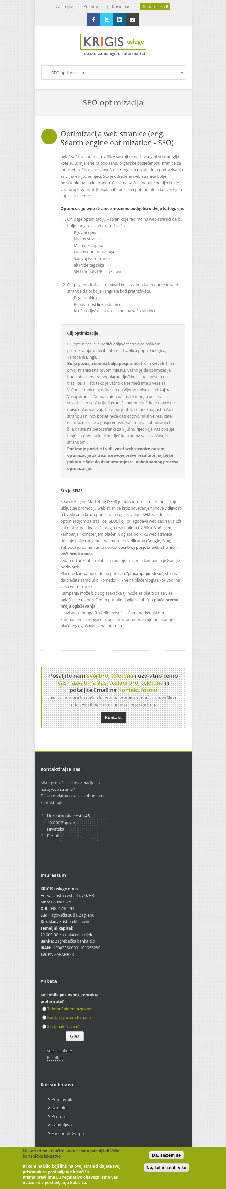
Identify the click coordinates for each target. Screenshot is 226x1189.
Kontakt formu (137, 690)
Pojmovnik (93, 6)
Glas (74, 1036)
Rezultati (55, 1057)
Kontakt (113, 717)
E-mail (53, 836)
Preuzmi (60, 1116)
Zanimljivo (65, 6)
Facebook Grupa (68, 1133)
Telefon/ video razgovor (67, 1009)
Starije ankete (59, 1051)
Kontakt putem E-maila (66, 1017)
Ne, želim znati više (166, 1167)
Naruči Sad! (155, 6)
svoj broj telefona (110, 675)
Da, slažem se (166, 1155)
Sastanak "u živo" (61, 1026)
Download (121, 6)
